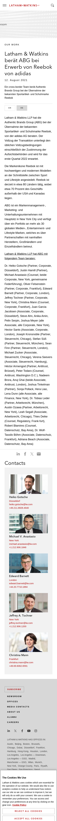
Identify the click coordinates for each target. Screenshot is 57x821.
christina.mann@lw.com (21, 662)
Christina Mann (18, 655)
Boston (26, 744)
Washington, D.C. (20, 777)
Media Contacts (18, 707)
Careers (13, 722)
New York (14, 540)
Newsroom (14, 696)
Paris (36, 766)
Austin (10, 744)
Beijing (18, 744)
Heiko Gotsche (18, 497)
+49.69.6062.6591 (18, 666)
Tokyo (44, 773)
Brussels (35, 744)
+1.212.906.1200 (17, 626)
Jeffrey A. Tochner (20, 615)
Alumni (12, 717)
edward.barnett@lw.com (21, 583)
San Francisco (25, 769)
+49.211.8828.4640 (19, 508)
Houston (34, 751)
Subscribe (14, 689)
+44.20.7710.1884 (18, 587)
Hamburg (11, 751)
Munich (38, 762)
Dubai (19, 747)
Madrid (32, 758)
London (13, 580)
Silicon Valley (13, 773)
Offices (12, 702)
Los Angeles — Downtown (33, 755)
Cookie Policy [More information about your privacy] (19, 814)
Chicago (11, 747)
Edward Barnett (19, 576)
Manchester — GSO (16, 762)
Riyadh (44, 766)
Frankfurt (13, 659)
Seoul (37, 769)
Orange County (25, 766)
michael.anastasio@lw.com (23, 544)
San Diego (12, 769)
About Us (13, 712)
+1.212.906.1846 (17, 547)
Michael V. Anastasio (22, 536)
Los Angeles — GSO (17, 758)
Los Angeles (13, 755)
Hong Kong (23, 751)
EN (12, 107)
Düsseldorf (14, 501)
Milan (30, 762)
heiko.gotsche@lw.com (21, 504)
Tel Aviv (36, 773)
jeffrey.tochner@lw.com (21, 623)
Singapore (26, 773)
